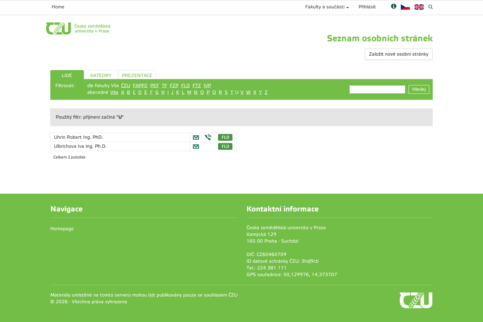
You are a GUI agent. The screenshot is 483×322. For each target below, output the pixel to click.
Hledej (419, 89)
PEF (154, 85)
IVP (207, 85)
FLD (185, 85)
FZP (174, 85)
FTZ (197, 85)
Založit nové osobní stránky (398, 54)
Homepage (62, 228)
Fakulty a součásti (324, 6)
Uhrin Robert (68, 137)
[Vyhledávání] (430, 6)
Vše (114, 92)
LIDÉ (67, 75)
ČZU (125, 85)
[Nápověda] (393, 6)
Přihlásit (367, 6)
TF (164, 85)
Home (58, 6)
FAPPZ (140, 85)
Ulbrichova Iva (70, 146)
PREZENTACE (137, 75)
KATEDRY (101, 75)
